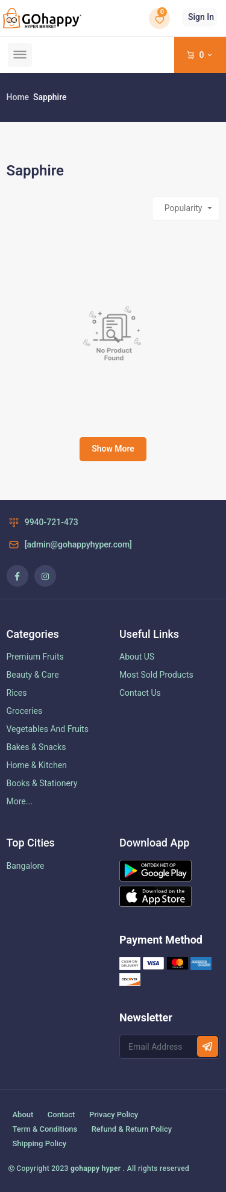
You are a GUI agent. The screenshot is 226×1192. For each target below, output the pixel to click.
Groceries (25, 711)
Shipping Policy (40, 1143)
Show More (113, 448)
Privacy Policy (113, 1114)
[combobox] (186, 209)
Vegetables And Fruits (48, 729)
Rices (17, 693)
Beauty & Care (33, 675)
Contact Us (140, 693)
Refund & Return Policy (132, 1129)
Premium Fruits (35, 656)
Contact (61, 1114)
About (23, 1114)
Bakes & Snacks (36, 747)
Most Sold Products (156, 675)
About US (136, 656)
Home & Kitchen (37, 765)
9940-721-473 (42, 522)
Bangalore (26, 866)
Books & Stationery (42, 783)
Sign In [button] (201, 17)
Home (18, 97)
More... (20, 801)
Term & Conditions (45, 1129)
